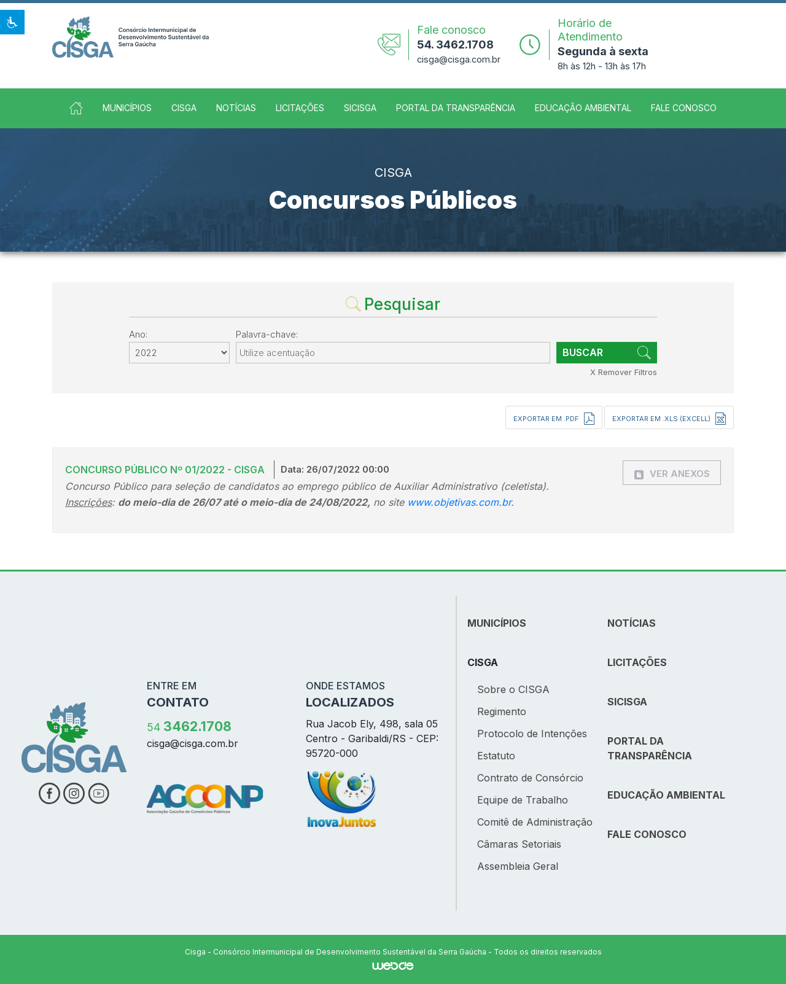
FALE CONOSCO (647, 834)
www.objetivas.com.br (459, 502)
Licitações (300, 108)
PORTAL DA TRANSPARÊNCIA (649, 748)
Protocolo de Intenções (532, 733)
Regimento (501, 711)
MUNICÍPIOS (496, 623)
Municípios (127, 108)
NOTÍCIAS (631, 623)
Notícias (236, 108)
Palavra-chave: (267, 334)
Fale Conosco (684, 108)
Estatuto (496, 756)
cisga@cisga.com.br (458, 59)
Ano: (138, 334)
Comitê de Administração (535, 822)
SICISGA (360, 108)
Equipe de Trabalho (522, 800)
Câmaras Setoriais (519, 844)
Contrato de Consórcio (530, 778)
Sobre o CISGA (513, 689)
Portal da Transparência (455, 108)
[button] (12, 22)
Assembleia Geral (517, 866)
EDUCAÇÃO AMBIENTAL (666, 795)
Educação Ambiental (583, 108)
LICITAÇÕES (637, 662)
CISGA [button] (183, 108)
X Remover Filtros (623, 372)
